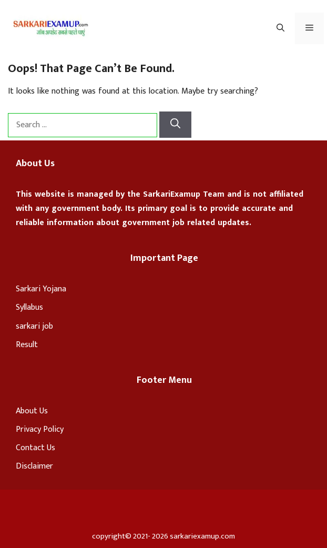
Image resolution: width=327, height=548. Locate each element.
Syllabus (29, 307)
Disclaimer (34, 466)
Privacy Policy (40, 429)
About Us (32, 411)
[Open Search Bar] (280, 28)
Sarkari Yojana (41, 289)
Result (27, 345)
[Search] (175, 124)
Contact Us (35, 448)
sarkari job (34, 326)
